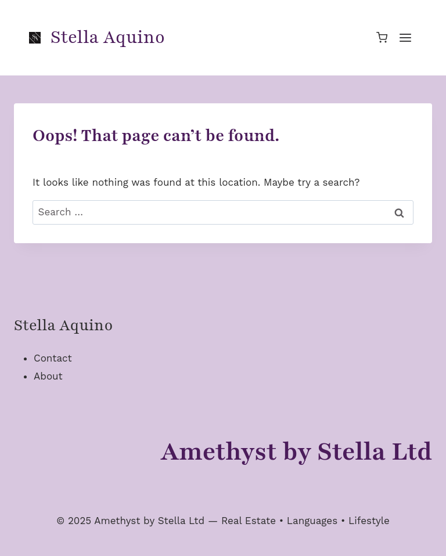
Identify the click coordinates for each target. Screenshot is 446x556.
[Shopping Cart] (381, 37)
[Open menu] (405, 37)
